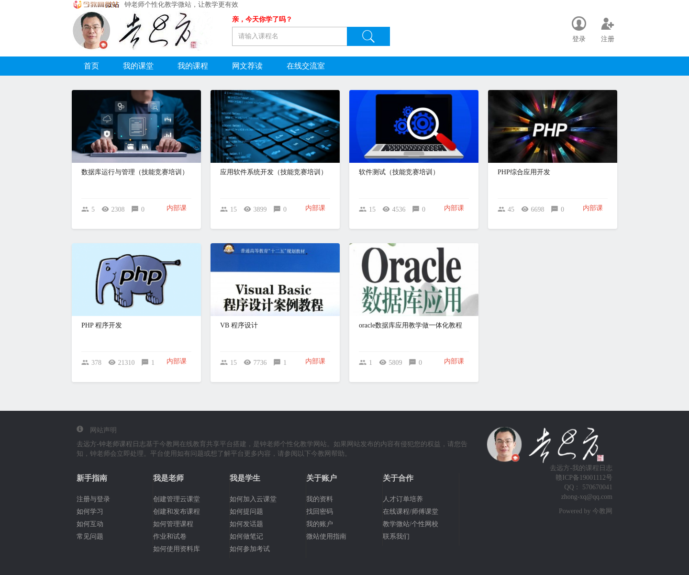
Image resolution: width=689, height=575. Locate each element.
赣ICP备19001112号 (584, 477)
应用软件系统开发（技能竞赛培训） (273, 172)
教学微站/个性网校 (410, 524)
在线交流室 (306, 66)
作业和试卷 (170, 536)
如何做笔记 (246, 536)
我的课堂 (138, 66)
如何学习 (90, 511)
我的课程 (193, 66)
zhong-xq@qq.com (586, 496)
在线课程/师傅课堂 (410, 511)
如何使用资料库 (176, 548)
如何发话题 (246, 524)
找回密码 (319, 511)
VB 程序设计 (239, 325)
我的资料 (319, 499)
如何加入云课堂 (253, 499)
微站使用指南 (326, 536)
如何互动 (90, 524)
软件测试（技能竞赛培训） (399, 172)
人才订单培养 (403, 499)
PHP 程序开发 (101, 325)
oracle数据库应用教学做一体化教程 (410, 325)
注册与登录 (93, 499)
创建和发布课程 (176, 511)
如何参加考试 (250, 548)
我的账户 (319, 524)
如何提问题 (246, 511)
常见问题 (90, 536)
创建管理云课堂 (176, 499)
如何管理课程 (173, 524)
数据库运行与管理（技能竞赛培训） (135, 172)
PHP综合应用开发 (524, 172)
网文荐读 (247, 66)
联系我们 (396, 536)
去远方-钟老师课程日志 (111, 444)
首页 (91, 66)
